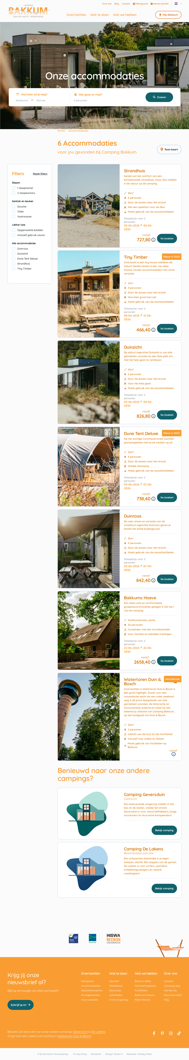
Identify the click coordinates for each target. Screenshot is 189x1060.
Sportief (114, 981)
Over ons (107, 3)
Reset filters (40, 173)
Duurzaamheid (172, 995)
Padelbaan (115, 986)
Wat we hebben (125, 14)
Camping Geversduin (144, 794)
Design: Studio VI (113, 1054)
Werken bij (170, 990)
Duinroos (132, 516)
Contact (126, 3)
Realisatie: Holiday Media (139, 1054)
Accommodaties (90, 986)
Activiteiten (115, 995)
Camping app (172, 986)
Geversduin (80, 1031)
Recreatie (115, 990)
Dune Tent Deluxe (141, 433)
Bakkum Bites (143, 981)
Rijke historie (142, 999)
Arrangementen (90, 995)
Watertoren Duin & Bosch (142, 681)
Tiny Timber (136, 257)
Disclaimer (96, 1054)
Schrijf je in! (20, 1005)
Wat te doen (99, 14)
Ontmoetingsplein (145, 986)
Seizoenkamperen (92, 990)
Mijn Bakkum (168, 14)
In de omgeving (118, 999)
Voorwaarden (89, 999)
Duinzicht (133, 347)
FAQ (166, 999)
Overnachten (76, 14)
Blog (116, 3)
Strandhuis (134, 171)
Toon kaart (169, 149)
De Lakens (98, 1031)
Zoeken (159, 97)
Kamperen (87, 981)
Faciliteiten (141, 990)
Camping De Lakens (143, 849)
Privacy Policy (80, 1054)
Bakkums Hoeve (140, 598)
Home (61, 130)
